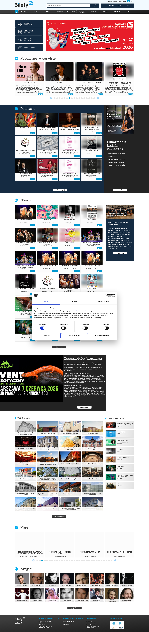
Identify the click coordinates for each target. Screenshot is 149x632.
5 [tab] (65, 98)
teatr (47, 11)
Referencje (66, 624)
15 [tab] (89, 98)
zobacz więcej (60, 190)
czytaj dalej (120, 253)
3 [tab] (60, 98)
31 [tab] (112, 560)
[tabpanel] (90, 35)
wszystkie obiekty (59, 516)
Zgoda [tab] (46, 301)
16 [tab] (92, 98)
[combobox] (69, 6)
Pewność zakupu (91, 623)
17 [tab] (94, 98)
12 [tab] (82, 98)
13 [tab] (84, 98)
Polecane (27, 108)
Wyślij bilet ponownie (45, 623)
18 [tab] (79, 560)
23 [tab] (92, 560)
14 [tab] (87, 98)
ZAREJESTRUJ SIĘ (112, 1)
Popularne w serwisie (38, 58)
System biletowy (67, 623)
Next (98, 98)
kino (35, 11)
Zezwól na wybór (74, 335)
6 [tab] (67, 98)
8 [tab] (72, 98)
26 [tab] (99, 560)
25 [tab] (97, 560)
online (105, 11)
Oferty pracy (90, 627)
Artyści (26, 569)
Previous (51, 98)
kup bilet (40, 94)
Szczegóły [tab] (74, 301)
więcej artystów (74, 608)
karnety (117, 11)
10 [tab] (77, 98)
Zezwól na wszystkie (102, 335)
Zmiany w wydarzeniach (45, 626)
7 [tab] (70, 98)
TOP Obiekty (23, 418)
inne (128, 11)
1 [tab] (55, 98)
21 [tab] (87, 560)
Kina (24, 527)
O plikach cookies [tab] (103, 301)
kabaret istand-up (82, 11)
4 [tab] (62, 98)
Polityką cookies (82, 311)
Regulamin (89, 621)
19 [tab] (82, 560)
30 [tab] (109, 560)
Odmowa (47, 335)
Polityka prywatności (92, 626)
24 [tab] (94, 560)
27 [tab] (102, 560)
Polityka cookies (91, 624)
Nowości (27, 200)
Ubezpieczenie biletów (45, 627)
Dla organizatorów (68, 621)
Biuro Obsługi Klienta (45, 621)
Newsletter (42, 624)
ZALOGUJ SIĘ (122, 1)
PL (128, 1)
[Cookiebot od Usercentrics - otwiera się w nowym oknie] (107, 295)
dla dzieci (94, 11)
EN (132, 1)
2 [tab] (57, 98)
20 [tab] (84, 560)
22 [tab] (89, 560)
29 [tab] (107, 560)
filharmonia (59, 11)
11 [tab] (79, 98)
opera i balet (71, 11)
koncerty (24, 11)
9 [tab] (74, 98)
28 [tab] (104, 560)
